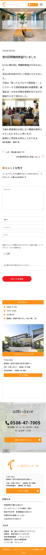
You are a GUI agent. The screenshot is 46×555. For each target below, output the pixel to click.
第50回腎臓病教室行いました (19, 57)
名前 (6, 219)
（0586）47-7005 (17, 367)
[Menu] (41, 4)
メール (7, 227)
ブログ (9, 310)
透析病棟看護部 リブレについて (17, 536)
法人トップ (33, 5)
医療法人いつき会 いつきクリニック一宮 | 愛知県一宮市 (24, 549)
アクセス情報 (23, 375)
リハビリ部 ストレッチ (13, 542)
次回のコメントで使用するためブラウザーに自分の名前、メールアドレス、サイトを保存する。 (22, 246)
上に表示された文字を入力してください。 (17, 265)
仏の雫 (9, 314)
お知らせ (10, 307)
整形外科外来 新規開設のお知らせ (18, 512)
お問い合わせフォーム (23, 440)
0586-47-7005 (25, 423)
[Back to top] (6, 451)
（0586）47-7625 (15, 370)
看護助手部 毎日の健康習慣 (15, 539)
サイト (6, 235)
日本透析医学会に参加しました (28, 157)
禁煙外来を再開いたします (14, 515)
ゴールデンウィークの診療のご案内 (18, 508)
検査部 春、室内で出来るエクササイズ (19, 531)
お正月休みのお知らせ (12, 518)
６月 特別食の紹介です (15, 152)
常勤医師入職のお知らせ (13, 505)
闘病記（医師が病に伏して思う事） (20, 318)
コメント (7, 189)
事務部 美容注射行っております (17, 534)
